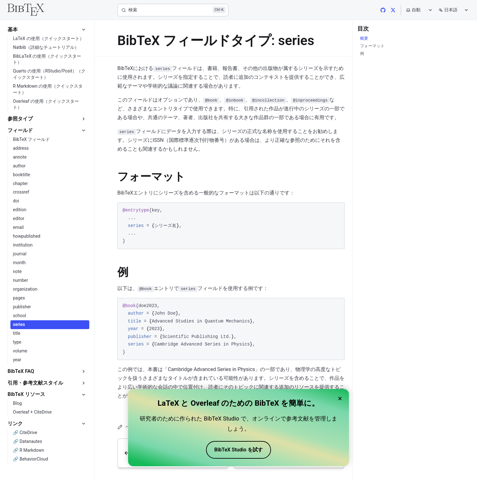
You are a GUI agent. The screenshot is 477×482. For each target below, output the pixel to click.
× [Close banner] (340, 398)
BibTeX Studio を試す (238, 450)
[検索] (172, 10)
